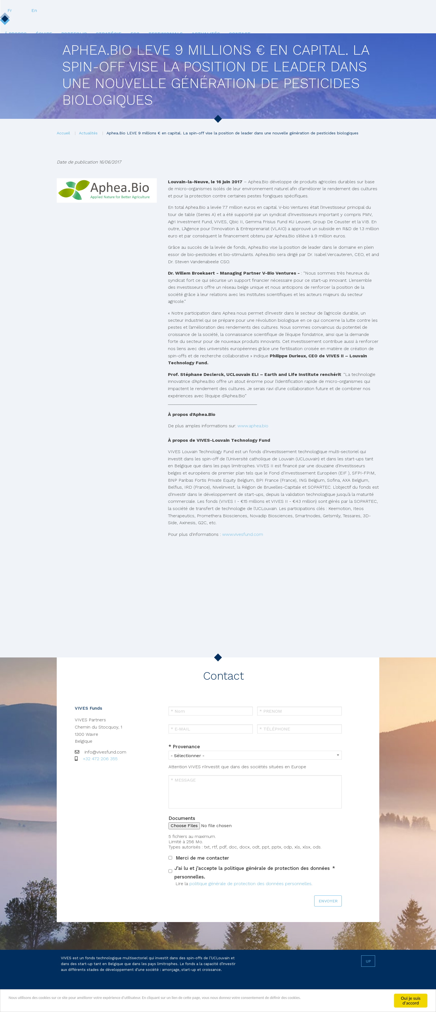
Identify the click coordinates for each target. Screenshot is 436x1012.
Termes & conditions (126, 992)
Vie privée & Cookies (81, 992)
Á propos (80, 21)
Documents (182, 818)
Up (368, 961)
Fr (351, 10)
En (376, 10)
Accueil (63, 133)
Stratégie (183, 21)
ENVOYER (328, 901)
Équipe (111, 21)
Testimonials (246, 21)
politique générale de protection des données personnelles (250, 883)
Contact (327, 21)
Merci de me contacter (202, 858)
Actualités (290, 21)
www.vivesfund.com (242, 534)
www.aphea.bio (253, 425)
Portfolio (145, 21)
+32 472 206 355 (100, 758)
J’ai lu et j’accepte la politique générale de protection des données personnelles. (252, 872)
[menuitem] (79, 22)
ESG (212, 21)
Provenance (186, 746)
